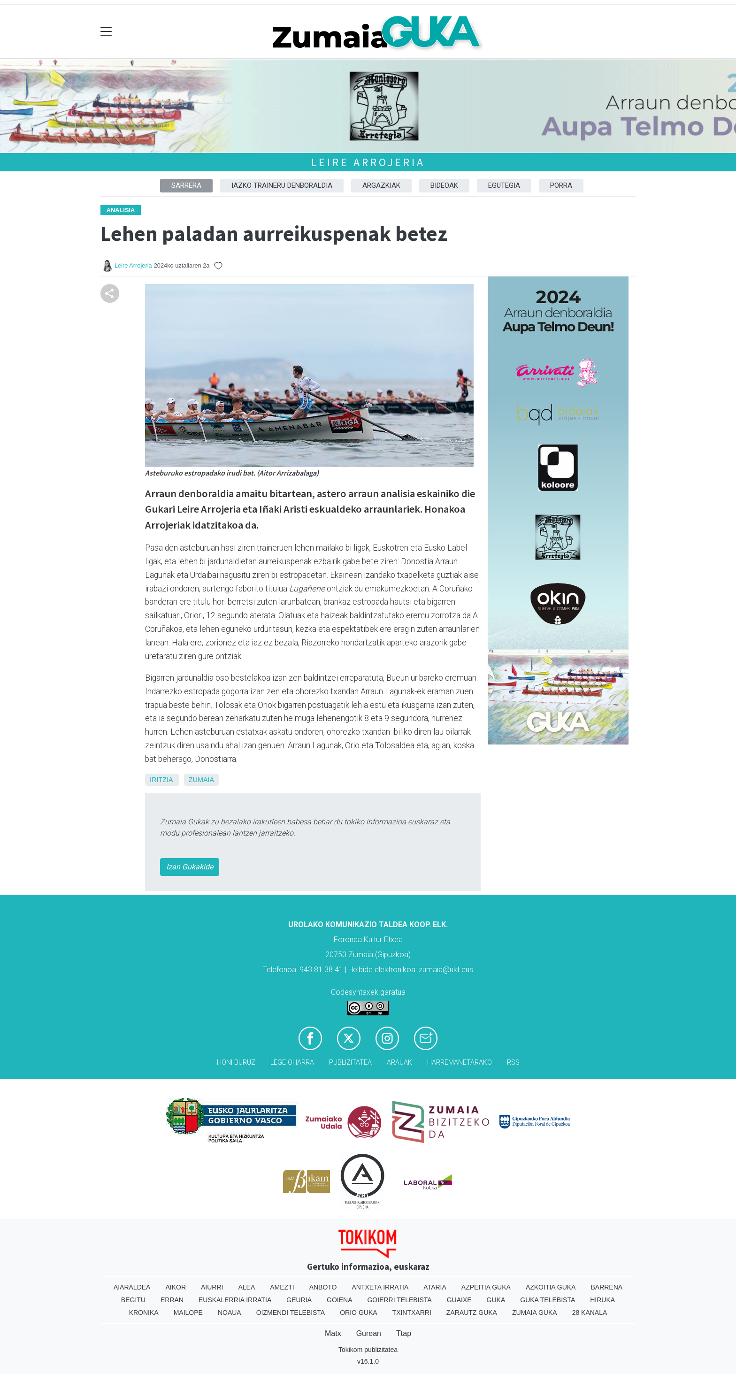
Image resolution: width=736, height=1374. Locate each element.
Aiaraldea (132, 1287)
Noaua (229, 1312)
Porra (561, 185)
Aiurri (212, 1287)
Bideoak (444, 185)
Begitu (133, 1300)
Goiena (339, 1300)
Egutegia (504, 185)
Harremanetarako (459, 1063)
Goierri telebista (399, 1300)
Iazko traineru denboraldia (281, 185)
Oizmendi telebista (290, 1312)
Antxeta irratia (380, 1287)
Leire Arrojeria (368, 162)
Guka (496, 1300)
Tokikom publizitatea (368, 1349)
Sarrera (186, 185)
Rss (513, 1063)
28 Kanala (589, 1312)
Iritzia (161, 779)
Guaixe (459, 1300)
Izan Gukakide (189, 866)
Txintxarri (411, 1312)
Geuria (299, 1300)
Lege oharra (292, 1063)
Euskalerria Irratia (235, 1300)
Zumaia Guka (534, 1312)
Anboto (323, 1287)
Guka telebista (547, 1300)
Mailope (188, 1312)
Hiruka (602, 1300)
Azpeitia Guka (486, 1287)
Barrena (606, 1287)
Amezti (282, 1287)
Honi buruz (236, 1063)
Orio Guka (358, 1312)
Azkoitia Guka (551, 1287)
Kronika (144, 1312)
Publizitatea (350, 1063)
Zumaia (201, 779)
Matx (333, 1333)
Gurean (368, 1333)
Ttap (403, 1333)
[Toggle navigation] (106, 31)
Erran (172, 1300)
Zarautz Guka (471, 1312)
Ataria (434, 1287)
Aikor (175, 1287)
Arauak (399, 1063)
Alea (246, 1287)
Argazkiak (381, 185)
